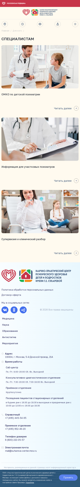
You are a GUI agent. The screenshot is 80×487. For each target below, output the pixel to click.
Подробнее (30, 482)
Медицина (8, 318)
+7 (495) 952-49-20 (15, 428)
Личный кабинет (58, 24)
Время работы (22, 24)
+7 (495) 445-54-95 (15, 417)
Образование (10, 331)
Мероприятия (10, 343)
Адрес (5, 24)
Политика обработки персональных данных (27, 289)
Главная (5, 30)
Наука (5, 325)
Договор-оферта (11, 294)
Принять (68, 477)
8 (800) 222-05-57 (14, 439)
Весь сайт (75, 24)
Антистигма (9, 337)
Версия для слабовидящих (40, 24)
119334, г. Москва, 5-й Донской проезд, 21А (29, 356)
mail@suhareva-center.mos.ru (21, 450)
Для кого (17, 30)
